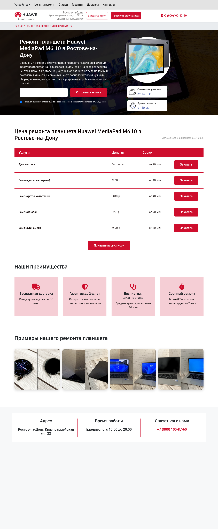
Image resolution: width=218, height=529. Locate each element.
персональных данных (96, 102)
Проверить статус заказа (126, 15)
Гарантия (77, 4)
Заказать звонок (97, 15)
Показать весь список (109, 245)
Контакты (109, 4)
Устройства (21, 4)
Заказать (186, 164)
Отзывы (63, 4)
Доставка (93, 4)
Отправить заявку (88, 92)
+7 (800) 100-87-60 (172, 429)
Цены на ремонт (44, 4)
